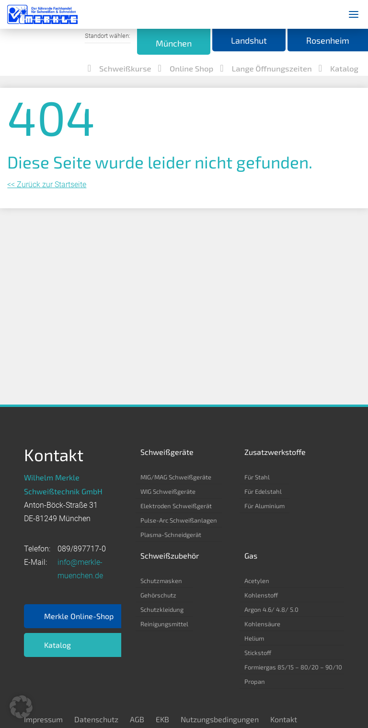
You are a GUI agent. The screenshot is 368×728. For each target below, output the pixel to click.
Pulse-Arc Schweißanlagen (178, 520)
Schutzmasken (161, 581)
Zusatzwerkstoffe (275, 451)
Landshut (233, 41)
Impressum (43, 719)
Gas (250, 555)
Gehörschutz (158, 595)
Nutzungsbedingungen (220, 719)
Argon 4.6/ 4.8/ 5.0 (271, 609)
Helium (254, 638)
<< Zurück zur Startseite (46, 144)
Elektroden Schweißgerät (176, 506)
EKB (162, 719)
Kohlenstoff (261, 595)
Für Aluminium (264, 506)
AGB (137, 719)
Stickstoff (257, 652)
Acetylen (256, 581)
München (147, 43)
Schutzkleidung (162, 609)
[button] (21, 707)
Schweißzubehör (169, 555)
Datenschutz (96, 719)
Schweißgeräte (167, 451)
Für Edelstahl (263, 491)
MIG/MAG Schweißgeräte (175, 477)
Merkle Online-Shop (79, 616)
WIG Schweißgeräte (168, 491)
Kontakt (283, 719)
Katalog (57, 644)
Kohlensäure (262, 624)
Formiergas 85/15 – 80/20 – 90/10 (293, 667)
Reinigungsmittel (164, 624)
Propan (254, 681)
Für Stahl (257, 477)
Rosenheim (322, 41)
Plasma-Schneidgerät (170, 534)
